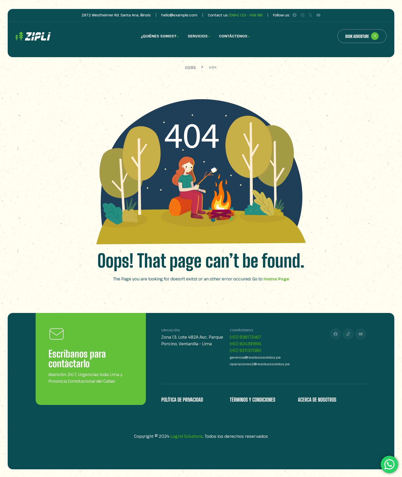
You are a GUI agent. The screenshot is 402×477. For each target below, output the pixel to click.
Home (190, 67)
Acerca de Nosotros (317, 400)
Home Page (276, 279)
